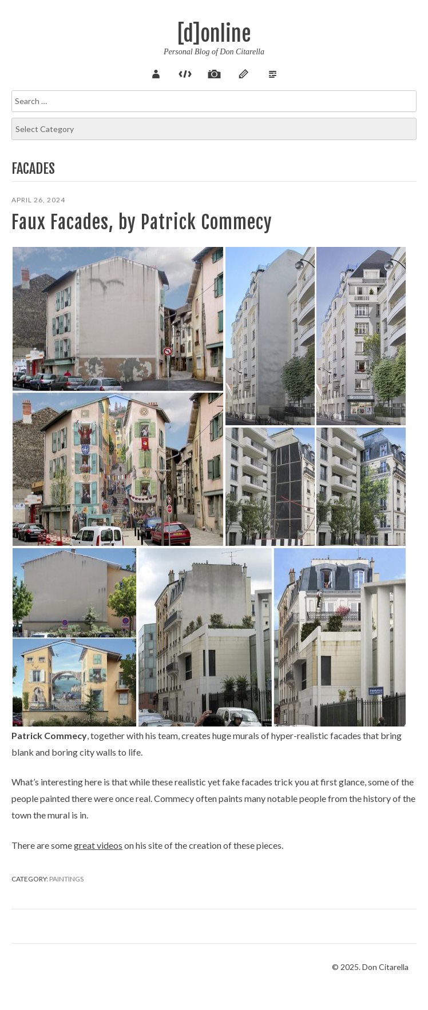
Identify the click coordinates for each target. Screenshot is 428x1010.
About (155, 72)
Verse (272, 72)
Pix (214, 72)
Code (185, 72)
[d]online (214, 34)
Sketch (243, 72)
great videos (98, 845)
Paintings (66, 879)
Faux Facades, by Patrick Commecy (141, 222)
